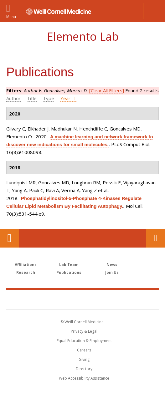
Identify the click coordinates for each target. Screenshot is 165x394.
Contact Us (155, 238)
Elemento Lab (83, 36)
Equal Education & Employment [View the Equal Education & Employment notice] (84, 340)
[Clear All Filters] (106, 90)
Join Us (112, 272)
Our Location (9, 238)
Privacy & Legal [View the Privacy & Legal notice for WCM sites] (84, 331)
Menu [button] (11, 16)
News (111, 264)
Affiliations (26, 264)
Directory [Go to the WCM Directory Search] (84, 368)
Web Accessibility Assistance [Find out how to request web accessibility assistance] (84, 378)
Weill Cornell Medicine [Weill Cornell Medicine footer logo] (83, 299)
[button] (154, 11)
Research (25, 272)
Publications (68, 272)
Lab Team (69, 264)
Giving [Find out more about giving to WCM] (84, 359)
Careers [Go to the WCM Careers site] (84, 350)
